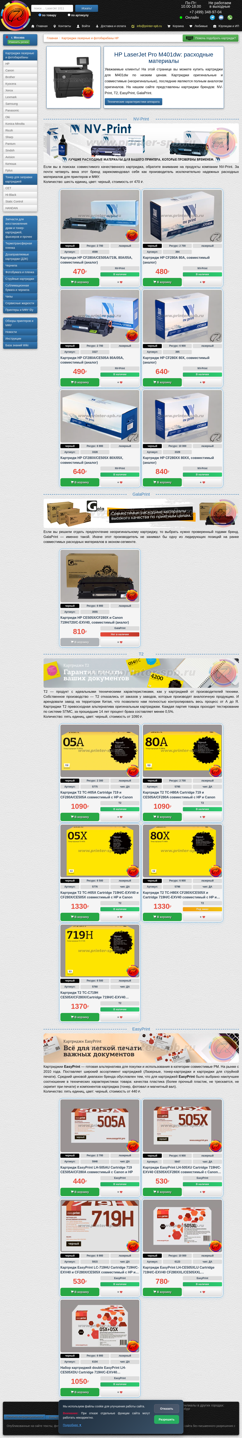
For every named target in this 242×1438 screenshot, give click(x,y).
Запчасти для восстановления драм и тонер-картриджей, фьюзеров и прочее (18, 228)
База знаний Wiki (17, 345)
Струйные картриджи (19, 278)
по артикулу (78, 15)
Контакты (62, 26)
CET (8, 188)
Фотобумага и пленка (19, 272)
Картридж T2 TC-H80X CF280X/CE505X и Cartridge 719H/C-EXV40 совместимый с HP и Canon (180, 897)
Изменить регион (19, 42)
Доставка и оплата (111, 26)
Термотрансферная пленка (18, 245)
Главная (39, 26)
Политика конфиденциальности (24, 1416)
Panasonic (12, 110)
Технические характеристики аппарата (133, 101)
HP (7, 63)
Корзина (175, 26)
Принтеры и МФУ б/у (19, 309)
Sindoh (10, 150)
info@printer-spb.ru (147, 26)
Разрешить (167, 1419)
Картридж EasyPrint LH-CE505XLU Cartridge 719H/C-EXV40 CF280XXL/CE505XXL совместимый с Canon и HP (178, 1272)
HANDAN (11, 208)
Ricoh (9, 130)
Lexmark (11, 97)
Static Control (14, 201)
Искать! (87, 8)
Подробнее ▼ (72, 1425)
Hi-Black (10, 194)
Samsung (11, 103)
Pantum (10, 143)
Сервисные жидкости (19, 303)
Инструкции (13, 338)
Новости (11, 332)
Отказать (166, 1408)
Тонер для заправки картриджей (18, 179)
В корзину (80, 282)
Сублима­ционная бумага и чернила (17, 287)
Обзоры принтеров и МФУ (19, 323)
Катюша (10, 163)
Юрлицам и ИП (226, 26)
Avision (10, 157)
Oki (7, 117)
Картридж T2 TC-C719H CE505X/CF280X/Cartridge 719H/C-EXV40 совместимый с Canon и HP (92, 997)
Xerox (9, 90)
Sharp (9, 137)
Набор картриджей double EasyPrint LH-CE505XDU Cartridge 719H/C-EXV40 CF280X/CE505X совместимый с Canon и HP (96, 1372)
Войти (83, 26)
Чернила (11, 265)
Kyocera (10, 83)
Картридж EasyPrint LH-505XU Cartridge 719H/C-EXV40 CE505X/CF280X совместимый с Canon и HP (182, 1172)
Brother (10, 77)
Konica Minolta (15, 123)
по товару (47, 15)
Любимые (198, 26)
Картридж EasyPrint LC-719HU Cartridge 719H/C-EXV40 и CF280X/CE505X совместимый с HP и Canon (99, 1272)
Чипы (9, 296)
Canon (9, 70)
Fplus (8, 170)
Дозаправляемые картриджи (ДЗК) (17, 256)
